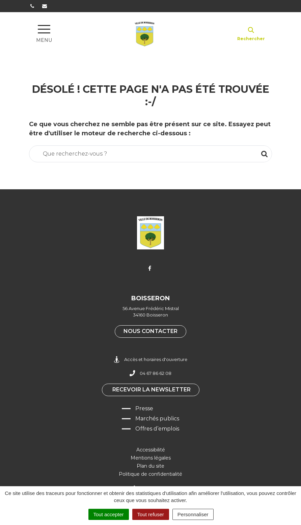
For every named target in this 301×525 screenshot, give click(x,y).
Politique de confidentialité (150, 474)
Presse (144, 408)
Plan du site (150, 466)
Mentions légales (151, 458)
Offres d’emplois (157, 428)
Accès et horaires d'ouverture (150, 359)
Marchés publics (157, 418)
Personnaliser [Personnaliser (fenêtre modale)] (193, 514)
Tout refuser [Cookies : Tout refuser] (150, 514)
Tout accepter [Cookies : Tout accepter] (108, 514)
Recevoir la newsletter (151, 389)
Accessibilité (150, 450)
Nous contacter (150, 331)
